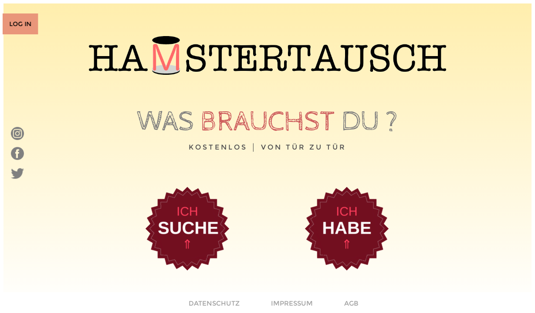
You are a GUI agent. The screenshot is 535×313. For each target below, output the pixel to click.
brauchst (267, 121)
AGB (351, 303)
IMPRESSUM (292, 303)
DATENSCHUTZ (214, 303)
